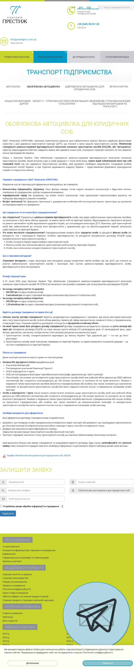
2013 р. (6, 633)
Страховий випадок (117, 57)
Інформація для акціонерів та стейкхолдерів (26, 557)
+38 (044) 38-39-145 (88, 24)
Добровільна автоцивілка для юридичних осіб (84, 88)
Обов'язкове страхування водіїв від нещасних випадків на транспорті (109, 104)
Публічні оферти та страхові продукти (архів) (25, 596)
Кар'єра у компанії (12, 561)
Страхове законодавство (15, 578)
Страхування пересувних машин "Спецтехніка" (67, 102)
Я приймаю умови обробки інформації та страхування (31, 506)
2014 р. (6, 637)
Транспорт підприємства (69, 72)
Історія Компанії (11, 546)
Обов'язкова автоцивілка (43, 86)
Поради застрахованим (15, 581)
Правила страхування (14, 585)
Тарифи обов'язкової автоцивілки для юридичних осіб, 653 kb (39, 455)
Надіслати (8, 513)
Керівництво (9, 554)
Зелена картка (119, 86)
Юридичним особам (50, 57)
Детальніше (32, 663)
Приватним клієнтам (16, 57)
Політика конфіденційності (17, 589)
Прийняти (108, 663)
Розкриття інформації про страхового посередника (29, 550)
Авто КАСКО (13, 86)
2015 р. (6, 641)
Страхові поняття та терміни (17, 574)
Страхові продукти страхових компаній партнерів (28, 600)
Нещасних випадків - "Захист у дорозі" (24, 102)
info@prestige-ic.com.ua (23, 39)
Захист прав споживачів (15, 593)
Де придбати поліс (84, 57)
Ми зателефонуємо (88, 8)
